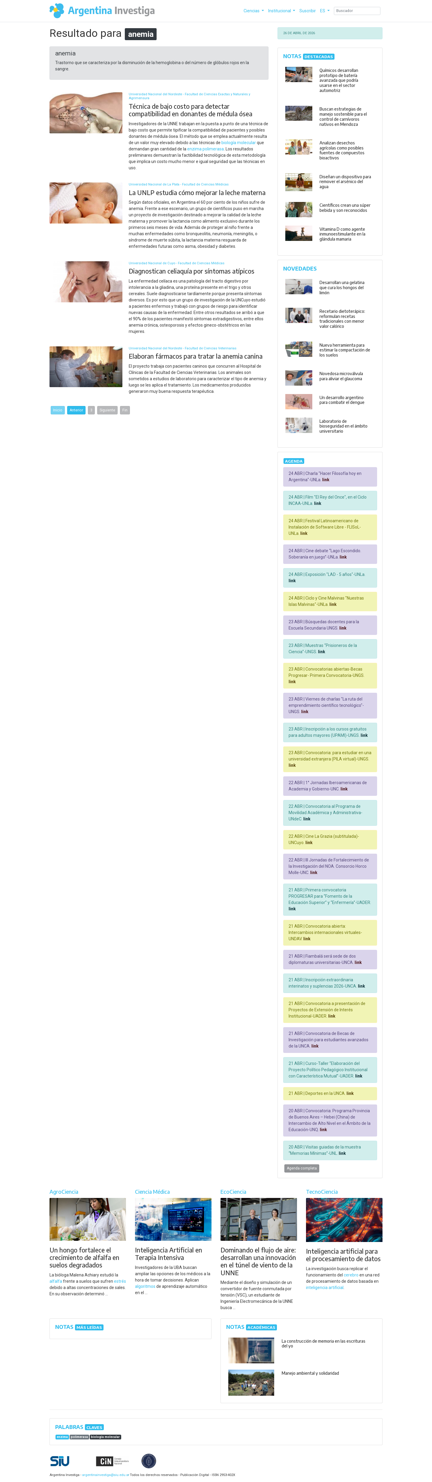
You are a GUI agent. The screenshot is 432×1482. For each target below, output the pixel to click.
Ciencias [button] (252, 10)
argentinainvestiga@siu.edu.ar (104, 1475)
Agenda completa (302, 1168)
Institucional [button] (280, 10)
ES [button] (323, 10)
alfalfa (56, 1281)
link (325, 479)
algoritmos (145, 1286)
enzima (194, 149)
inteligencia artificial (325, 1287)
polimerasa (213, 149)
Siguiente (107, 410)
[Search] (357, 11)
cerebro (351, 1275)
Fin (125, 410)
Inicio (57, 410)
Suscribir (307, 10)
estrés (120, 1281)
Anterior (76, 410)
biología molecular (238, 142)
